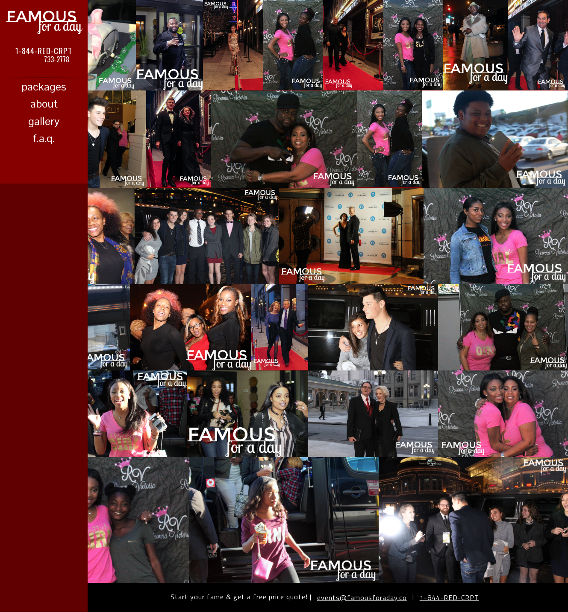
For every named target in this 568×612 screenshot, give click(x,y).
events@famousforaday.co (362, 597)
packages (43, 86)
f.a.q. (44, 138)
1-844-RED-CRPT (43, 50)
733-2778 (56, 59)
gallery (43, 121)
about (44, 103)
